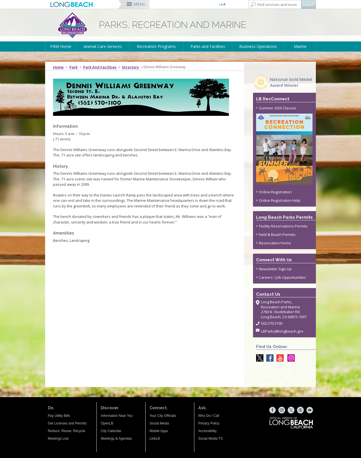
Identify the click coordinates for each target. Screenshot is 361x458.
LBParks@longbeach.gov (282, 331)
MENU (140, 4)
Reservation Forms (275, 242)
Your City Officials (162, 416)
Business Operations (258, 46)
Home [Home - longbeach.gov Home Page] (58, 67)
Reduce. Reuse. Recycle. (67, 431)
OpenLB (107, 423)
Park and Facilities (99, 67)
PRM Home (60, 46)
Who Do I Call (208, 416)
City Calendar (111, 431)
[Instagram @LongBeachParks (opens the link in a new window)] (290, 358)
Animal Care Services (103, 46)
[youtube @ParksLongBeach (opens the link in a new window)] (279, 358)
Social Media (159, 423)
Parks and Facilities (207, 46)
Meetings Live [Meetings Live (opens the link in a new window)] (58, 439)
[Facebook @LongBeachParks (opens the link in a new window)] (268, 358)
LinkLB (154, 439)
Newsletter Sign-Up (275, 268)
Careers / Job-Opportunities (282, 277)
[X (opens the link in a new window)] (291, 410)
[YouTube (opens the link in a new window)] (309, 410)
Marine (300, 46)
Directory (130, 67)
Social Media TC (210, 439)
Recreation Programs (156, 46)
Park (73, 67)
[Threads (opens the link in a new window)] (300, 410)
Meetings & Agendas (116, 439)
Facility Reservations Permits (283, 226)
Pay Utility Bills (59, 416)
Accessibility (207, 431)
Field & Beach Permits (277, 234)
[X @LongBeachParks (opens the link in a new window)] (258, 358)
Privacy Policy (208, 423)
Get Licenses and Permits (67, 423)
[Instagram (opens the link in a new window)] (281, 410)
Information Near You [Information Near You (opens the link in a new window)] (117, 416)
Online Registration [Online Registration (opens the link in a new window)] (275, 191)
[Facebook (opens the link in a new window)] (272, 410)
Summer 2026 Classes (284, 145)
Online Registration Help (279, 200)
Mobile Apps (158, 431)
